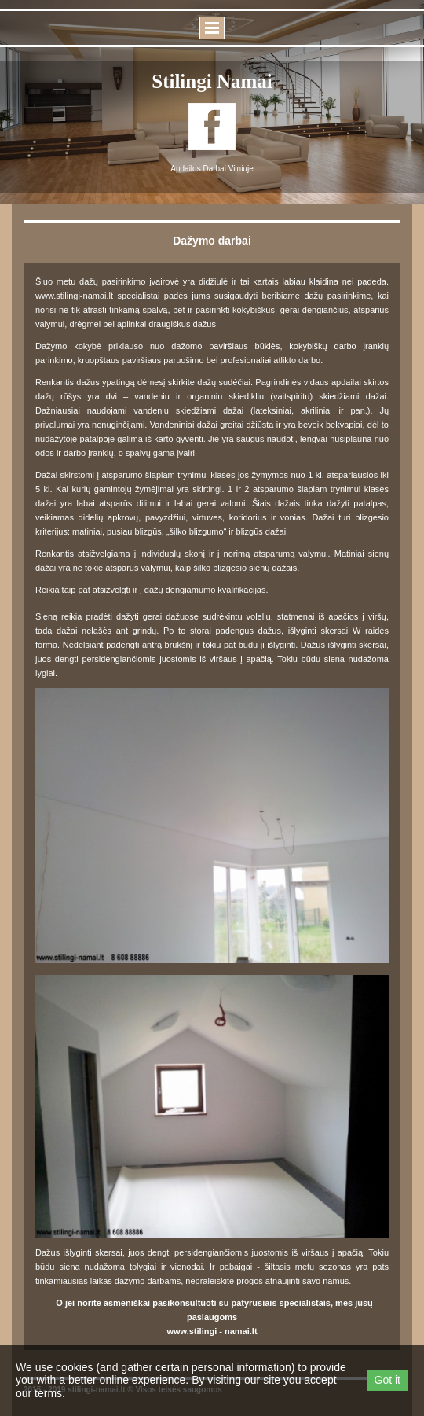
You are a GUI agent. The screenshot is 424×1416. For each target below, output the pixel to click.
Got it (387, 1380)
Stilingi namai (212, 81)
